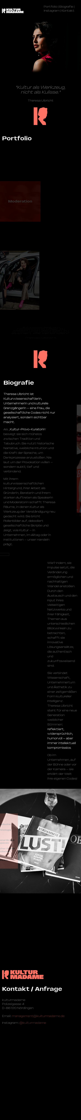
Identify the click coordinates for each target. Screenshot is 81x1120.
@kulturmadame (32, 1022)
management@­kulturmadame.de (38, 1016)
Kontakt (68, 10)
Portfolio (50, 6)
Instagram (52, 10)
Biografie (66, 6)
